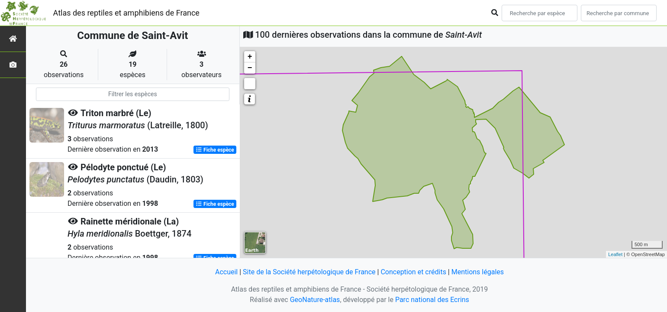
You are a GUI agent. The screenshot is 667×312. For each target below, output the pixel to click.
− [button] (250, 68)
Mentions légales (477, 272)
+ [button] (250, 57)
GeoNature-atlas (315, 300)
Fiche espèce (215, 150)
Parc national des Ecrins (432, 300)
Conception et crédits (413, 272)
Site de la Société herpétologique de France (309, 272)
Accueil (226, 272)
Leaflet (615, 254)
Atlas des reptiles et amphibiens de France (126, 12)
